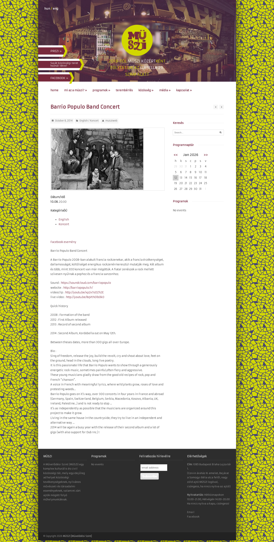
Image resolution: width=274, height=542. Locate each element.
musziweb (111, 120)
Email (190, 512)
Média (165, 90)
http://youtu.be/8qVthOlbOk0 (85, 297)
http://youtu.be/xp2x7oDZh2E (84, 292)
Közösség (146, 90)
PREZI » (56, 51)
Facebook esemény (63, 242)
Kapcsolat (184, 90)
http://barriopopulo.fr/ (78, 287)
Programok (101, 90)
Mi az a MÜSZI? (75, 90)
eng (55, 8)
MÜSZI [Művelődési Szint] (77, 536)
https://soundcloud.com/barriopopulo (86, 283)
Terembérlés (124, 90)
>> (206, 155)
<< (176, 155)
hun (47, 8)
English (84, 120)
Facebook (193, 516)
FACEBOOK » (59, 78)
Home (54, 90)
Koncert (94, 120)
